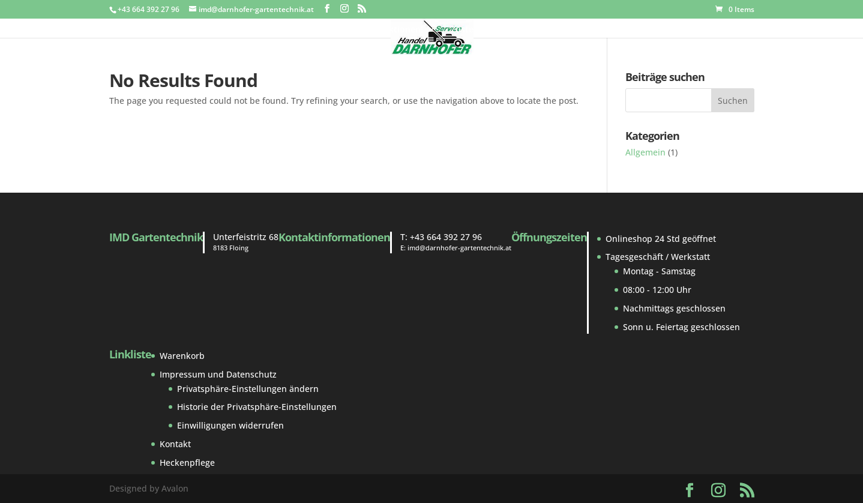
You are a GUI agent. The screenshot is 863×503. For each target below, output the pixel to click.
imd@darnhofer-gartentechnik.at (459, 247)
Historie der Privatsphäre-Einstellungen (257, 406)
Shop (274, 30)
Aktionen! (403, 30)
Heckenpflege (187, 462)
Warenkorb (182, 355)
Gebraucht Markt (213, 30)
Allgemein (645, 152)
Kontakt (632, 30)
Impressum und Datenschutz (218, 374)
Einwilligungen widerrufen (230, 425)
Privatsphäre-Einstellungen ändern (248, 388)
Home (150, 30)
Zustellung (472, 30)
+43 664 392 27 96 (446, 236)
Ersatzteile (334, 30)
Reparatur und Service (555, 30)
